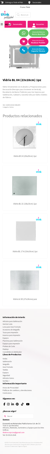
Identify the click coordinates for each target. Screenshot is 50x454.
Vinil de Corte (7, 324)
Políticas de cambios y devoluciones (17, 390)
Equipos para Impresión (11, 343)
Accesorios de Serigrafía (11, 330)
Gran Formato (8, 367)
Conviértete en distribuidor (12, 352)
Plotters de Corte (9, 346)
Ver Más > (6, 381)
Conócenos (7, 393)
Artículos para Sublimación (12, 321)
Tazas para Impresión (10, 332)
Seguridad (6, 375)
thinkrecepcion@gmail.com (13, 432)
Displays (6, 349)
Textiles (5, 370)
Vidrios (44, 29)
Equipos (6, 338)
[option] (25, 7)
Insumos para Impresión (11, 335)
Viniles (5, 359)
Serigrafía (6, 364)
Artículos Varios (8, 378)
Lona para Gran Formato (12, 327)
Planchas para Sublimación (13, 341)
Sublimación (7, 361)
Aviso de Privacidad (10, 387)
